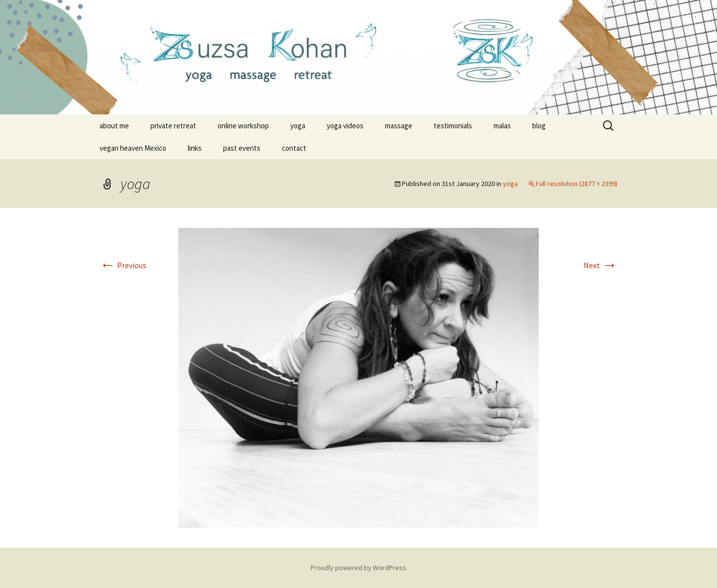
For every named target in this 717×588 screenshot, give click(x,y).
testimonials (453, 125)
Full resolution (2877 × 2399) (576, 183)
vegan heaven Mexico (133, 148)
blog (539, 125)
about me (114, 125)
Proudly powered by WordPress (358, 567)
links (195, 148)
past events (241, 148)
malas (502, 125)
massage (398, 125)
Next (600, 265)
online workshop (243, 125)
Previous (123, 265)
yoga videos (345, 125)
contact (294, 148)
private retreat (173, 125)
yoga (297, 125)
